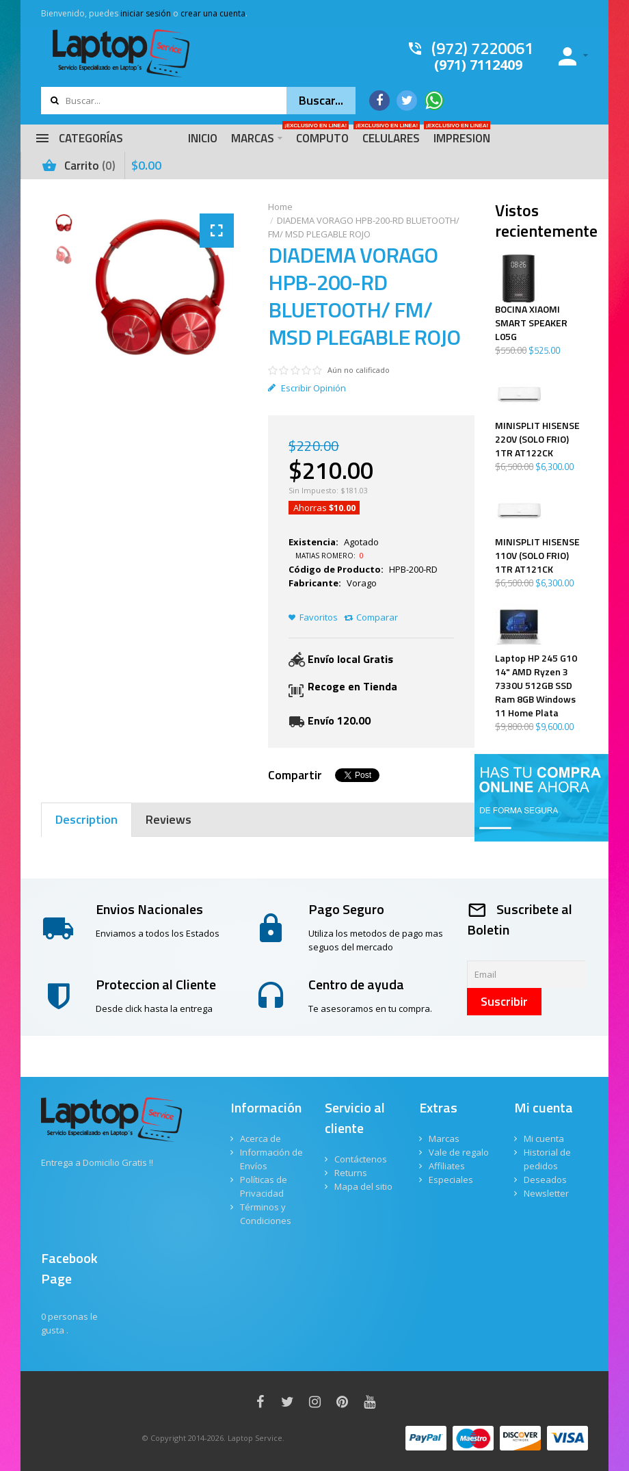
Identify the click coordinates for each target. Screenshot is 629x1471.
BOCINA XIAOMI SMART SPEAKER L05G (531, 322)
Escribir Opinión (307, 388)
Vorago (362, 583)
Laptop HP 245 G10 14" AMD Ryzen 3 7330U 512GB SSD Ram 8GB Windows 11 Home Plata (536, 685)
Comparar (377, 617)
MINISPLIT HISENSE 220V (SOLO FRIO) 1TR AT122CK (537, 439)
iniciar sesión (145, 13)
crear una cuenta (212, 13)
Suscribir (504, 1001)
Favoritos (318, 617)
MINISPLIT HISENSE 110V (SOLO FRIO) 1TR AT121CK (537, 555)
